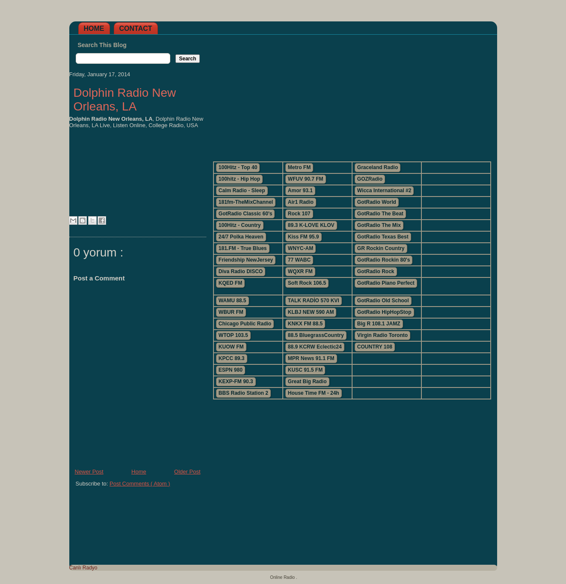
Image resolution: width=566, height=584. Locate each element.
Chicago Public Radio (245, 324)
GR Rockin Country (381, 248)
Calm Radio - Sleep (242, 191)
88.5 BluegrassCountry (316, 335)
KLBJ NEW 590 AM (311, 312)
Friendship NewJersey (246, 260)
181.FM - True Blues (243, 248)
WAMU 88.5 (232, 301)
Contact (135, 28)
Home (94, 28)
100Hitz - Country (240, 225)
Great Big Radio (307, 381)
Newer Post (89, 471)
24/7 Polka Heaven (241, 237)
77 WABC (299, 260)
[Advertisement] (351, 95)
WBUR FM (231, 312)
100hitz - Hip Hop (239, 179)
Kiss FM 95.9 (303, 237)
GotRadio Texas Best (383, 237)
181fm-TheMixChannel (246, 202)
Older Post (187, 471)
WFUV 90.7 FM (305, 179)
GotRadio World (376, 202)
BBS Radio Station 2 (243, 393)
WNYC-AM (300, 248)
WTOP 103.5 (233, 335)
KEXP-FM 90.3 (236, 381)
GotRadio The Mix (379, 225)
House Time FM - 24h (313, 393)
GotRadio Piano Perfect (386, 283)
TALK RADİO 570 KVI (313, 301)
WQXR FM (300, 271)
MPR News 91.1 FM (311, 358)
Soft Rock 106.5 (307, 283)
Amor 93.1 (300, 191)
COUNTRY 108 (374, 347)
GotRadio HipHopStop (384, 312)
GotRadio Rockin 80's (383, 260)
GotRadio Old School (383, 301)
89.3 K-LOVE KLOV (311, 225)
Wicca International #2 (384, 191)
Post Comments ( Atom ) (140, 483)
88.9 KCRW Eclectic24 (315, 347)
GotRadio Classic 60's (246, 214)
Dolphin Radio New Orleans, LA (125, 99)
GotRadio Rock (375, 271)
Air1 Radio (301, 202)
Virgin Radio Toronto (382, 335)
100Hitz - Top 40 (238, 167)
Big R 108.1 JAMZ (378, 324)
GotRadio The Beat (380, 214)
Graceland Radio (377, 167)
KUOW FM (231, 347)
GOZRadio (369, 179)
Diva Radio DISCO (241, 271)
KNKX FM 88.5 (305, 324)
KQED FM (230, 283)
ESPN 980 (231, 370)
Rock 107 (299, 214)
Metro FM (299, 167)
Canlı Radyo (83, 568)
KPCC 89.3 (232, 358)
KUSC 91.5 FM (305, 370)
